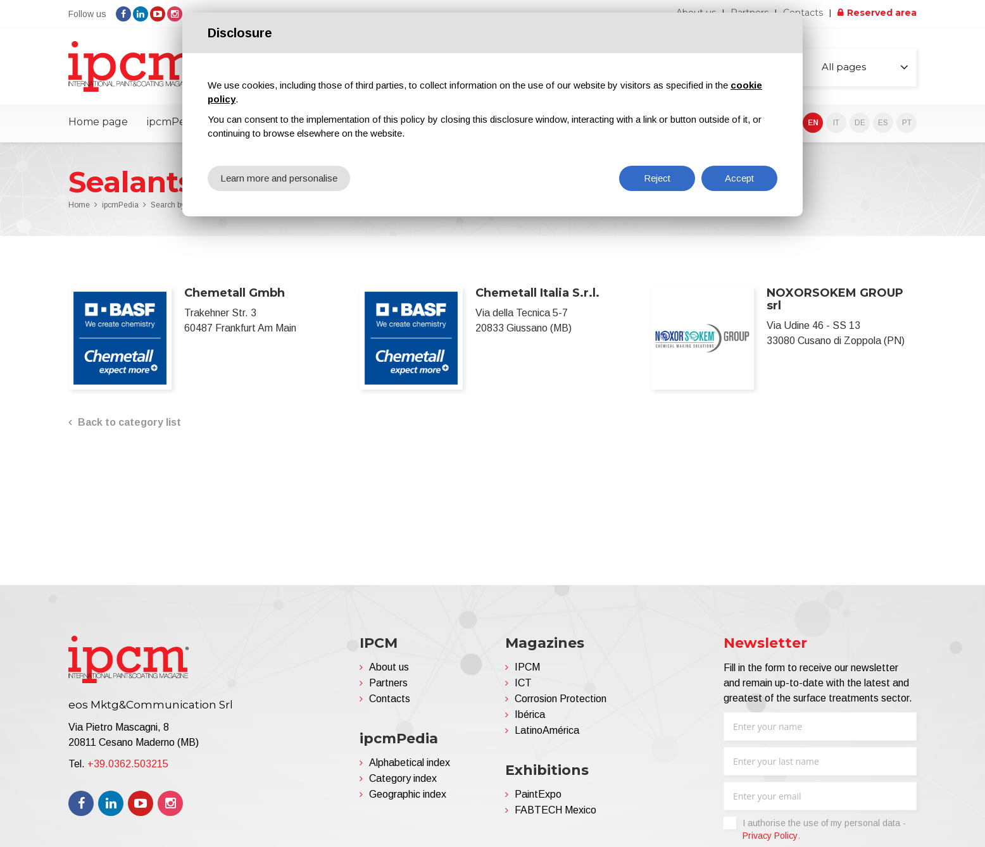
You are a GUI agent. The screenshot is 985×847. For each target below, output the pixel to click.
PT (907, 122)
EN (813, 122)
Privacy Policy (770, 836)
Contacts (803, 12)
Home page (98, 122)
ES (883, 122)
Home (79, 205)
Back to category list (129, 422)
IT (836, 122)
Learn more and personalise (278, 178)
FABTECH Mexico (555, 810)
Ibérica (530, 714)
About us (389, 667)
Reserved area (882, 12)
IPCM (527, 667)
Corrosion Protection (560, 698)
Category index (403, 778)
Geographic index (407, 794)
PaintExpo (538, 794)
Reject (657, 178)
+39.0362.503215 (127, 763)
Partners (388, 682)
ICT (523, 682)
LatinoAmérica (547, 730)
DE (860, 122)
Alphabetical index (409, 762)
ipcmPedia (173, 122)
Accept (739, 178)
